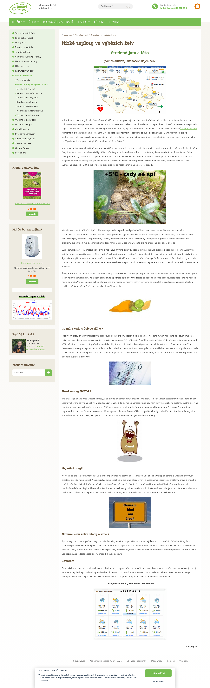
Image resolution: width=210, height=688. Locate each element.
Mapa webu (156, 660)
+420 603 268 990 (35, 346)
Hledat (128, 6)
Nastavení (158, 681)
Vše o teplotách (81, 35)
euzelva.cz (68, 35)
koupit (32, 214)
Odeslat (48, 372)
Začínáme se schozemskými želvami (32, 203)
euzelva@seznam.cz (35, 349)
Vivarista (183, 660)
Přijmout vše (158, 673)
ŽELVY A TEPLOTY (188, 128)
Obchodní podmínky (136, 660)
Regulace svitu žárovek (32, 262)
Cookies (171, 660)
